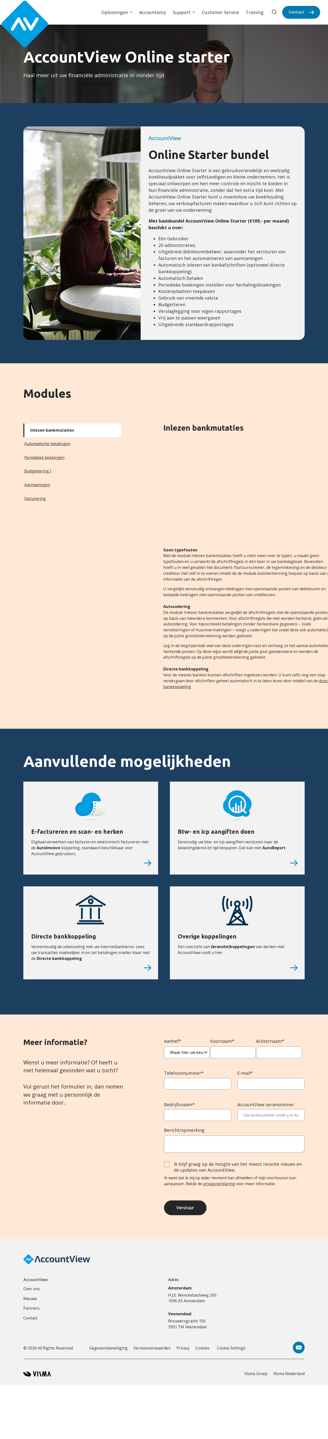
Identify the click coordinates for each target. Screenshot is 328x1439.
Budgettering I (37, 471)
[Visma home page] (37, 1375)
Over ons (31, 1291)
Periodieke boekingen (44, 457)
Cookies (202, 1350)
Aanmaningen (37, 484)
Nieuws (30, 1300)
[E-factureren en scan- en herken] (147, 863)
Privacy (183, 1350)
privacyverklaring (219, 1183)
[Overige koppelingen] (293, 967)
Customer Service (220, 12)
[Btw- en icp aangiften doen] (293, 863)
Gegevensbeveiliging (108, 1350)
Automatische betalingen (47, 443)
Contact (296, 12)
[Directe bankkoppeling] (147, 967)
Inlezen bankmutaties (52, 430)
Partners (31, 1310)
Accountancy (152, 12)
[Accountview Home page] (20, 12)
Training (255, 12)
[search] (274, 12)
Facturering (35, 498)
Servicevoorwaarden (152, 1350)
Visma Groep (256, 1375)
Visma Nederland (289, 1375)
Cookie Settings (231, 1350)
